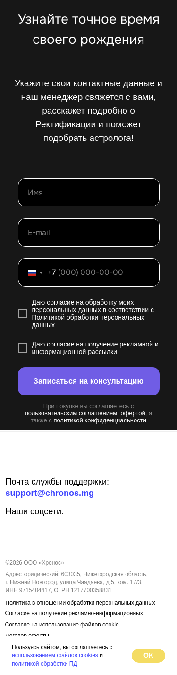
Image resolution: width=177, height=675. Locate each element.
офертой (132, 413)
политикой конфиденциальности (99, 420)
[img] (36, 461)
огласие (62, 344)
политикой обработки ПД (44, 663)
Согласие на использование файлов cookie (62, 624)
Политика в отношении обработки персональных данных (80, 603)
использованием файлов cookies (55, 655)
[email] (89, 232)
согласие (60, 302)
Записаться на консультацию (88, 381)
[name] (89, 192)
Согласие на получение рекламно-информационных (74, 613)
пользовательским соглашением (71, 413)
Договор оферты (27, 636)
